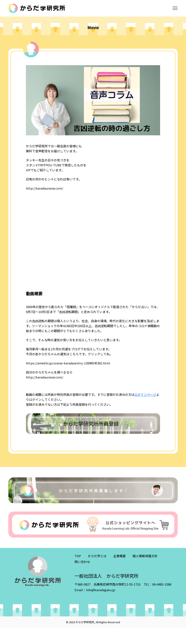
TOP (78, 556)
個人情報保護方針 (145, 556)
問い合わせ (82, 562)
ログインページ (145, 394)
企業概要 (119, 556)
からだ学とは (97, 556)
